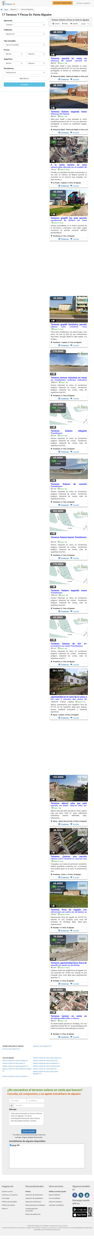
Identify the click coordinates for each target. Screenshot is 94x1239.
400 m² (70, 69)
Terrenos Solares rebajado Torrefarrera (69, 432)
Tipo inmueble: (10, 41)
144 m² (69, 921)
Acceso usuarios (83, 3)
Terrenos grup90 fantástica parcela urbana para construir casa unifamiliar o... (69, 327)
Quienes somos (7, 1191)
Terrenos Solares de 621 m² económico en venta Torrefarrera (69, 644)
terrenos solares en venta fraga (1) (13, 1063)
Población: (8, 30)
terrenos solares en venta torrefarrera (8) (46, 1066)
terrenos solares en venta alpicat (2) (45, 1069)
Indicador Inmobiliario (56, 1203)
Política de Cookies (8, 1203)
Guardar (74, 79)
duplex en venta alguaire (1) (42, 1046)
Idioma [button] (5, 1206)
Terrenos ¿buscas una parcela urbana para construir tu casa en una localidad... (69, 859)
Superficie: (8, 59)
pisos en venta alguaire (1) (11, 1049)
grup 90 (15, 1145)
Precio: (7, 50)
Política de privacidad (9, 1200)
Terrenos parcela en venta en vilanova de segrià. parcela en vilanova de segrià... (69, 61)
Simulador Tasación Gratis (62, 3)
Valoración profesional (33, 1200)
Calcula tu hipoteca (55, 1200)
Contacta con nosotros (10, 1194)
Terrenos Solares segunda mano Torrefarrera (69, 591)
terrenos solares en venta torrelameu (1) (46, 1063)
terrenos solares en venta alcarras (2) (45, 1060)
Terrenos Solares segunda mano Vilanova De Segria (69, 112)
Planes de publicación (33, 1211)
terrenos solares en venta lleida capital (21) (47, 1058)
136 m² (69, 176)
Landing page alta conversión (31, 1207)
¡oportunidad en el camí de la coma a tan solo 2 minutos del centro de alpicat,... (69, 699)
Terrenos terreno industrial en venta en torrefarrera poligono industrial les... (69, 380)
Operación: (8, 21)
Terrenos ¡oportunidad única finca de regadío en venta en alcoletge (69, 964)
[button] (27, 9)
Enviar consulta (29, 1131)
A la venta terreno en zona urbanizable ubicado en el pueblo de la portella (69, 167)
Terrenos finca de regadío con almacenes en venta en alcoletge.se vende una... (69, 912)
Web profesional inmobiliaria (35, 1203)
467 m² (69, 974)
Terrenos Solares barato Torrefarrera (68, 537)
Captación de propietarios (34, 1197)
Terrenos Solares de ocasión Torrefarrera (69, 485)
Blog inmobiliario (54, 1194)
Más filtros (24, 78)
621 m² (69, 495)
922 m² (69, 442)
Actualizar (24, 85)
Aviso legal (5, 1197)
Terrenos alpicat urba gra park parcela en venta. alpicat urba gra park (69, 805)
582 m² (69, 1027)
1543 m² (69, 388)
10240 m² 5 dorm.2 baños (69, 708)
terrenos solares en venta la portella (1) (15, 1076)
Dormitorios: (9, 68)
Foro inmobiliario (54, 1197)
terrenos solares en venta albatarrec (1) (15, 1066)
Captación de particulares (34, 1194)
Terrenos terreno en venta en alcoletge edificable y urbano (69, 1017)
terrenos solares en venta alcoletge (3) (15, 1060)
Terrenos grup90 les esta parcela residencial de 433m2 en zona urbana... (69, 220)
